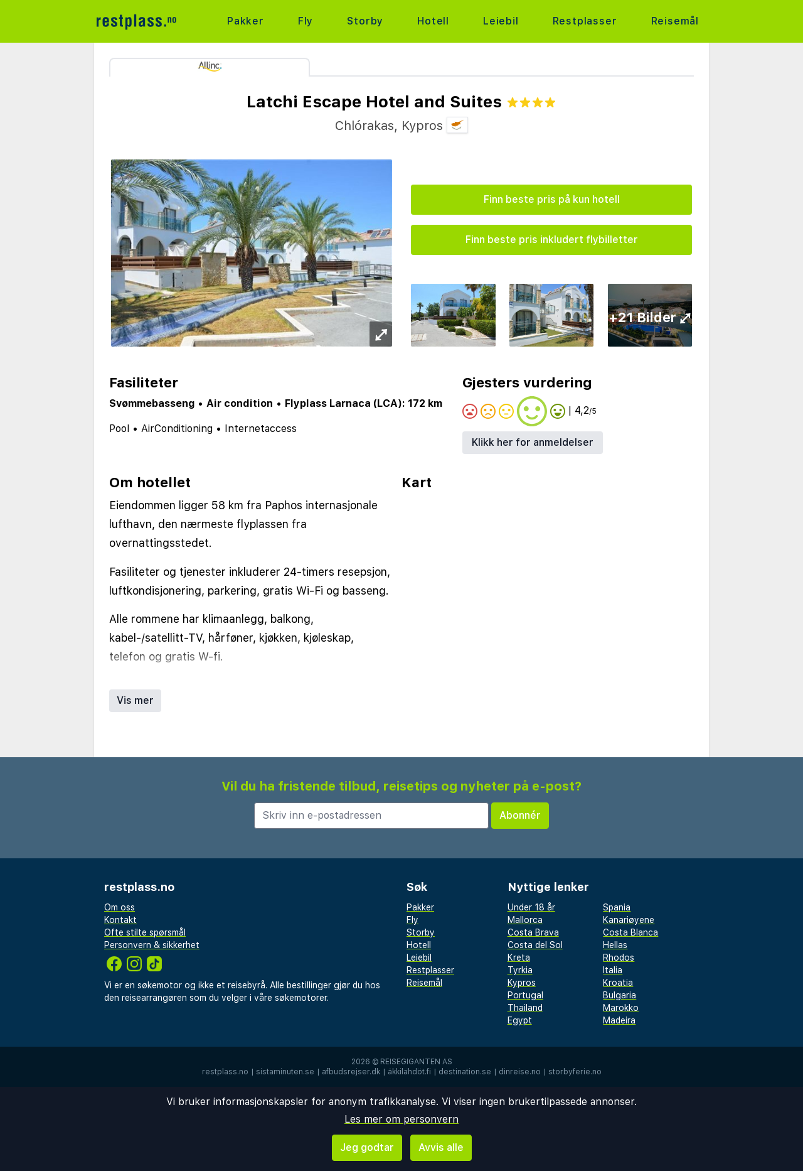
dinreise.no (520, 1071)
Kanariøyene (628, 920)
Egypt (520, 1020)
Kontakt (120, 920)
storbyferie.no (575, 1071)
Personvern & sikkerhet (151, 945)
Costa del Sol (535, 945)
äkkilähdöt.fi (409, 1071)
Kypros (522, 983)
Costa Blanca (630, 932)
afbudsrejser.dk (351, 1071)
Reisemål (675, 21)
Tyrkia (520, 970)
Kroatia (618, 983)
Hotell (433, 21)
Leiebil (501, 21)
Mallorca (525, 920)
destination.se (465, 1071)
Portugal (525, 995)
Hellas (615, 945)
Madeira (619, 1020)
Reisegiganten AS (416, 1061)
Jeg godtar (367, 1147)
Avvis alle (441, 1147)
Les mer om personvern (401, 1119)
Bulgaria (619, 995)
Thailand (525, 1008)
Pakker (245, 21)
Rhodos (618, 957)
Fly (305, 21)
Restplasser (585, 21)
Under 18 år (531, 907)
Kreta (519, 957)
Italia (612, 970)
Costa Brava (533, 932)
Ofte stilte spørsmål (145, 932)
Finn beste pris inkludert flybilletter (551, 240)
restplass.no (225, 1071)
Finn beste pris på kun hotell (552, 199)
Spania (616, 907)
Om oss (119, 907)
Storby (365, 21)
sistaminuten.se (285, 1071)
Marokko (621, 1008)
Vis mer (135, 700)
